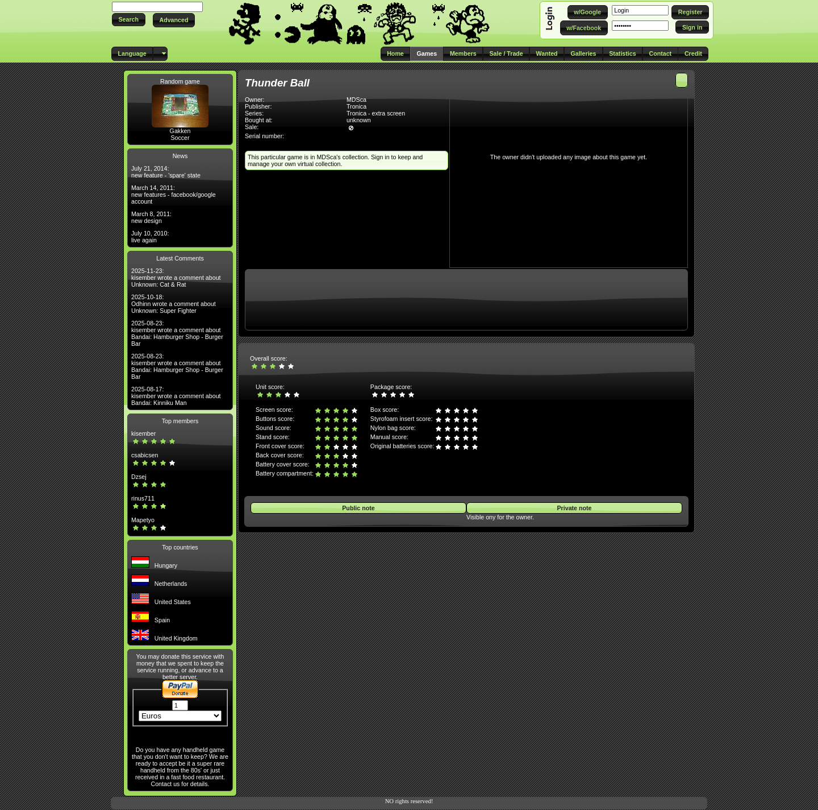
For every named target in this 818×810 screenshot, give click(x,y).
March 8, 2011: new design (151, 217)
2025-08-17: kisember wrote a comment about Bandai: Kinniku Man (176, 396)
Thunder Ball (277, 83)
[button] (128, 19)
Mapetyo (143, 519)
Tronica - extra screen (376, 113)
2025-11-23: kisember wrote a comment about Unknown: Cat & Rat (176, 277)
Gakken (180, 130)
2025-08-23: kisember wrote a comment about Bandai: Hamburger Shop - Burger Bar (177, 333)
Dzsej (139, 476)
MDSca (356, 99)
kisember (143, 433)
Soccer (179, 137)
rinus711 (143, 498)
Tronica (356, 106)
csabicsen (144, 455)
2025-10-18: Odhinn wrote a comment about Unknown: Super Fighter (173, 304)
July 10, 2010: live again (150, 236)
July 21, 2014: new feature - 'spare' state (166, 172)
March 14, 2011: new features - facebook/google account (173, 194)
